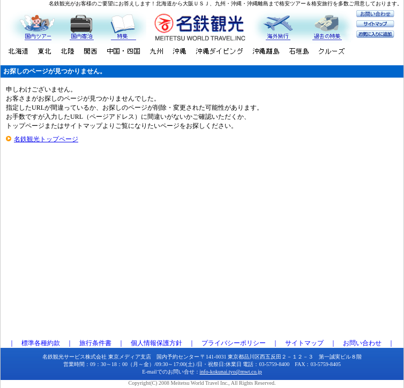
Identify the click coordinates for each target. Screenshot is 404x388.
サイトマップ (304, 343)
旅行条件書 (95, 343)
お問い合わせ (362, 343)
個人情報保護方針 (156, 343)
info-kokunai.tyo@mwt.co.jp (231, 372)
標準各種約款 (40, 343)
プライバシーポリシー (233, 343)
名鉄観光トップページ (46, 139)
